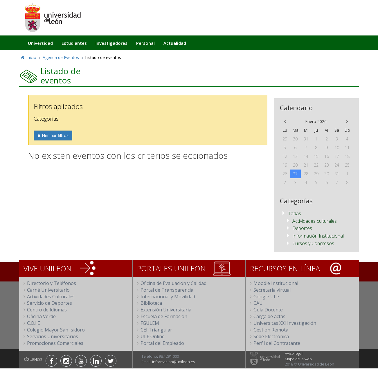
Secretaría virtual (272, 290)
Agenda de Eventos (61, 57)
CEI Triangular (156, 330)
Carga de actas (269, 316)
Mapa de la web (298, 358)
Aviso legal (294, 353)
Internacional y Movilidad (168, 296)
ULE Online (153, 336)
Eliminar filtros (53, 135)
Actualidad (174, 43)
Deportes (302, 228)
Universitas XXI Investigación (284, 323)
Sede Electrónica (271, 336)
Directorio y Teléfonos (51, 283)
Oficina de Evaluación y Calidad (173, 283)
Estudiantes (74, 43)
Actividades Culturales (51, 296)
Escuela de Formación (164, 316)
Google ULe (266, 296)
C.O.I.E (33, 323)
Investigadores (111, 43)
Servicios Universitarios (52, 336)
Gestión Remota (270, 330)
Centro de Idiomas (47, 309)
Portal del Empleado (162, 343)
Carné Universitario (48, 290)
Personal (145, 43)
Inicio (28, 57)
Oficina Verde (41, 316)
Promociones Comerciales (55, 343)
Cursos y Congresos (313, 243)
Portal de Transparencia (167, 290)
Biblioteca (151, 303)
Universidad (40, 43)
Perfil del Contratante (276, 343)
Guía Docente (268, 309)
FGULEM (150, 323)
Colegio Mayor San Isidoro (56, 330)
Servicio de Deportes (49, 303)
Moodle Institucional (275, 283)
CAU (258, 303)
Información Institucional (318, 236)
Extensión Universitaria (166, 309)
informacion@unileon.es (173, 361)
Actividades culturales (314, 221)
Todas (294, 213)
